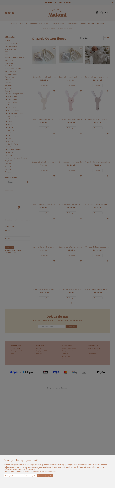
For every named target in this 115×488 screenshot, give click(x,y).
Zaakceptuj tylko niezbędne (14, 476)
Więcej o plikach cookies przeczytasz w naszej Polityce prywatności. (30, 471)
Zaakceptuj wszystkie (45, 476)
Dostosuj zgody (30, 476)
